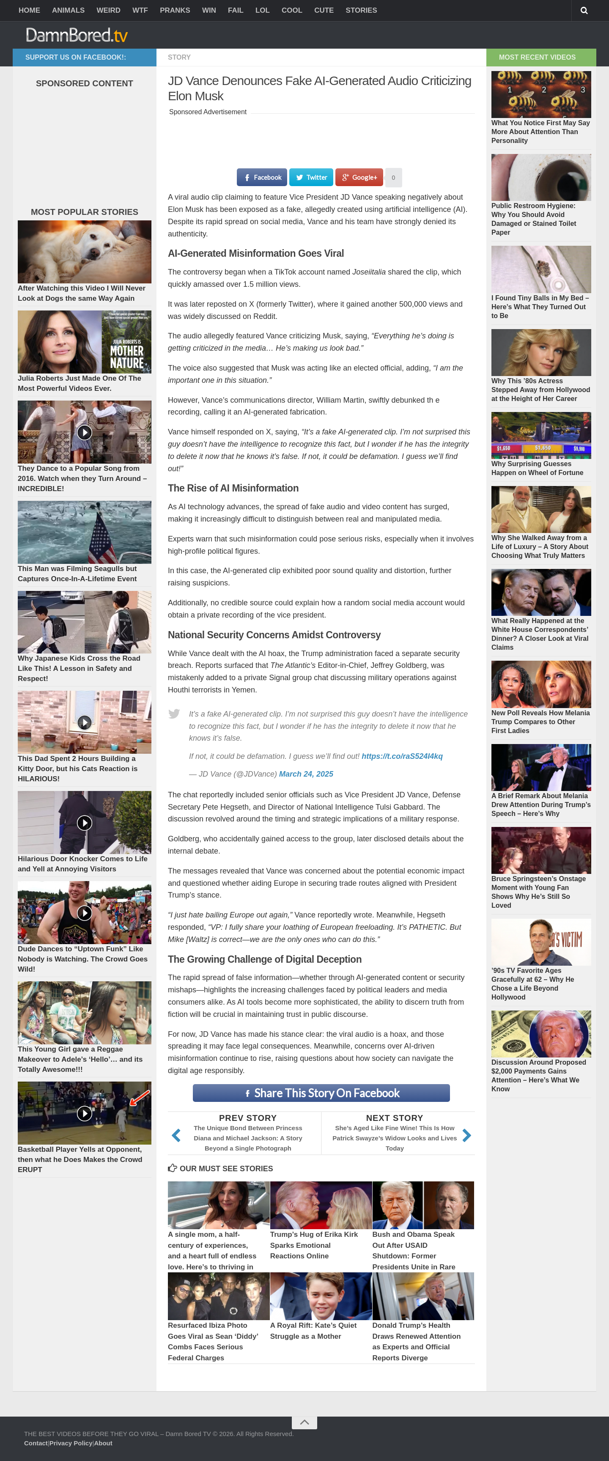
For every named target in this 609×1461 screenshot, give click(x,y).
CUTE (324, 10)
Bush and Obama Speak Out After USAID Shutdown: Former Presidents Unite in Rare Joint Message (414, 1256)
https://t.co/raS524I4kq (402, 756)
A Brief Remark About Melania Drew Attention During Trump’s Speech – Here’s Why (541, 804)
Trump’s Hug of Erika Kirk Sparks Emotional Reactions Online (314, 1245)
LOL (262, 10)
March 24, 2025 (306, 774)
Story (179, 57)
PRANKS (175, 10)
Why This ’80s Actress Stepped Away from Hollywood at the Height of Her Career (540, 389)
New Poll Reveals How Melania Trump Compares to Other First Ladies (540, 721)
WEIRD (108, 10)
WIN (209, 10)
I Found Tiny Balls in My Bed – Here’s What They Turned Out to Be (540, 306)
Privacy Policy (71, 1443)
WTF (140, 10)
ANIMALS (68, 10)
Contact (36, 1443)
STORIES (361, 10)
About (103, 1443)
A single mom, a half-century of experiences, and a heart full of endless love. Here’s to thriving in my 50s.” (212, 1256)
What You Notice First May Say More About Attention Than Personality (540, 131)
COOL (292, 10)
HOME (29, 10)
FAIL (236, 10)
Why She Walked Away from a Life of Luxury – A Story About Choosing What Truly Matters (539, 546)
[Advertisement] (322, 137)
